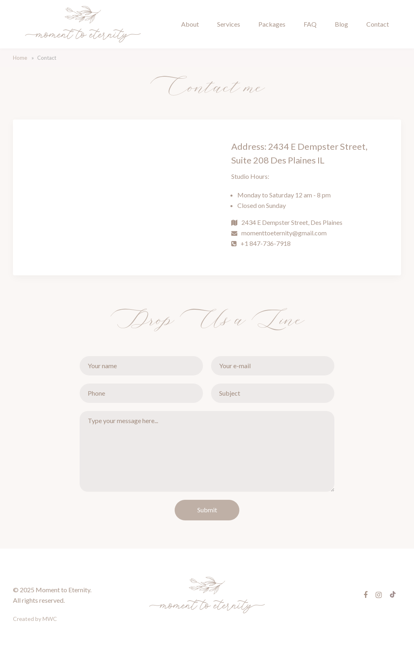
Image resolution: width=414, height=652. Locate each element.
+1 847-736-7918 (266, 243)
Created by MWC (35, 618)
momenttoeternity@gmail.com (284, 233)
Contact (377, 24)
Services (228, 24)
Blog (341, 24)
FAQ (310, 24)
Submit (207, 510)
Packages (271, 24)
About (190, 24)
